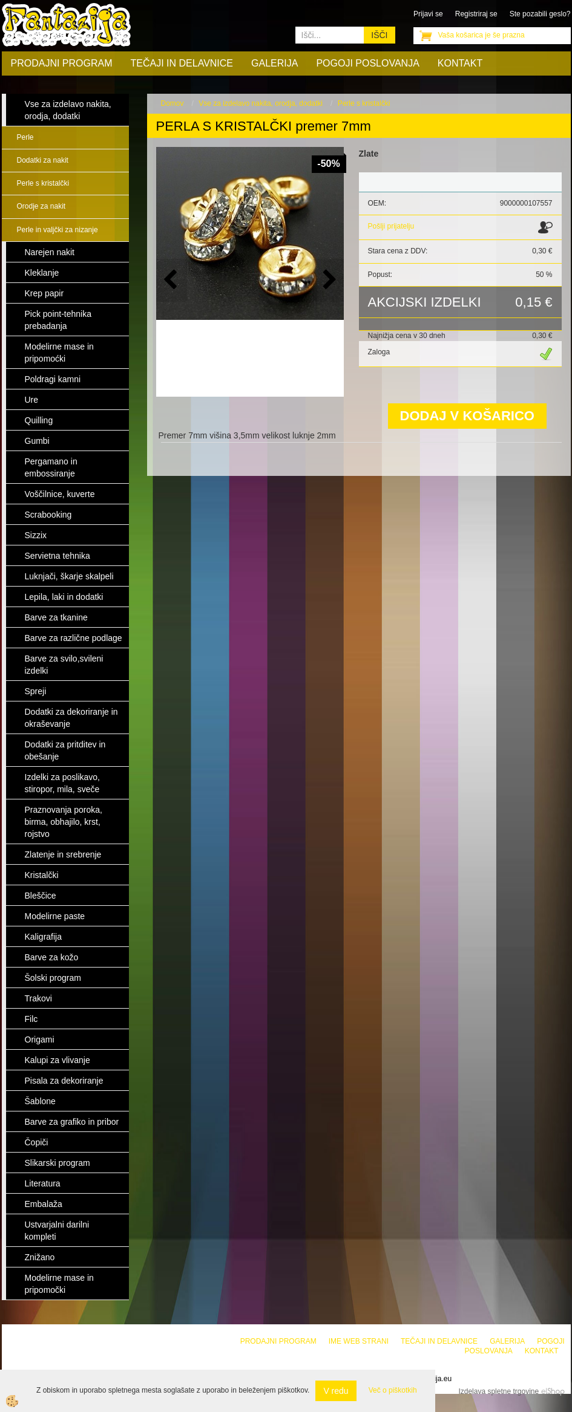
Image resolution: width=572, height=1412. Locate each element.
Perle (25, 137)
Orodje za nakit (41, 206)
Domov (172, 103)
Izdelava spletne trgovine (498, 1391)
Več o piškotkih (393, 1390)
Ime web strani (359, 1341)
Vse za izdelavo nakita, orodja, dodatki (261, 103)
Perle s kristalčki (43, 183)
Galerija (274, 63)
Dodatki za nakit (42, 160)
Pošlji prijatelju (391, 226)
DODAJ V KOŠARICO (467, 415)
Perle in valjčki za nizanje (57, 230)
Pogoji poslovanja (367, 63)
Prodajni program (62, 63)
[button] (328, 280)
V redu (335, 1391)
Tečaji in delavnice (182, 63)
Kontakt (460, 63)
